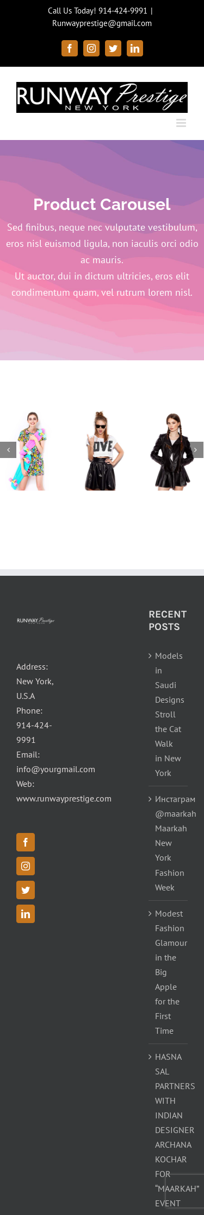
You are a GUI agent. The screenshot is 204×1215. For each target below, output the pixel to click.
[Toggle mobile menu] (182, 123)
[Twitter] (25, 890)
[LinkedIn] (25, 914)
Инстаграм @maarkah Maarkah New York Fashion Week (168, 842)
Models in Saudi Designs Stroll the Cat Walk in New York (168, 714)
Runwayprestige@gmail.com (102, 23)
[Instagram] (25, 866)
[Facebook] (25, 842)
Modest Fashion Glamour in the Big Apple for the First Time (168, 972)
